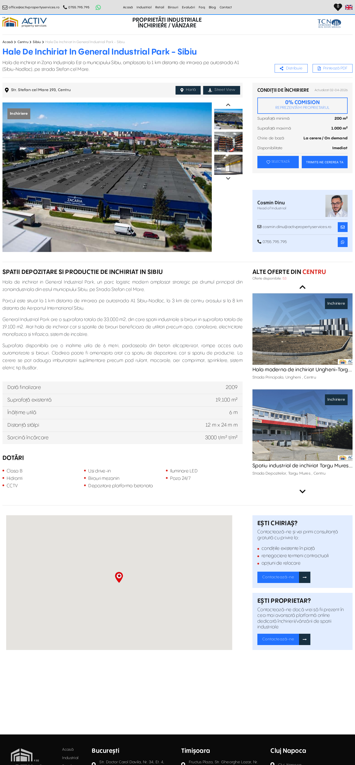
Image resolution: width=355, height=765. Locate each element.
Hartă (188, 90)
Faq (202, 7)
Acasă (128, 7)
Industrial (144, 7)
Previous (228, 104)
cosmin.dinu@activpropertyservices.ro (294, 227)
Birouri (173, 7)
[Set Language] (349, 7)
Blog (212, 7)
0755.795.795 (78, 7)
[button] (119, 577)
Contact (226, 7)
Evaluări (188, 7)
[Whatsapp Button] (98, 7)
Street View (221, 90)
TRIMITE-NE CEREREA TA (324, 162)
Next (228, 178)
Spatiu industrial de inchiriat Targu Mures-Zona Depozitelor (301, 466)
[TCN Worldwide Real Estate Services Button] (329, 23)
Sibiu (37, 42)
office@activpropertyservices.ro (34, 7)
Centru (23, 42)
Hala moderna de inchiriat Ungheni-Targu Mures (301, 370)
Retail (159, 7)
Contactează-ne (278, 577)
